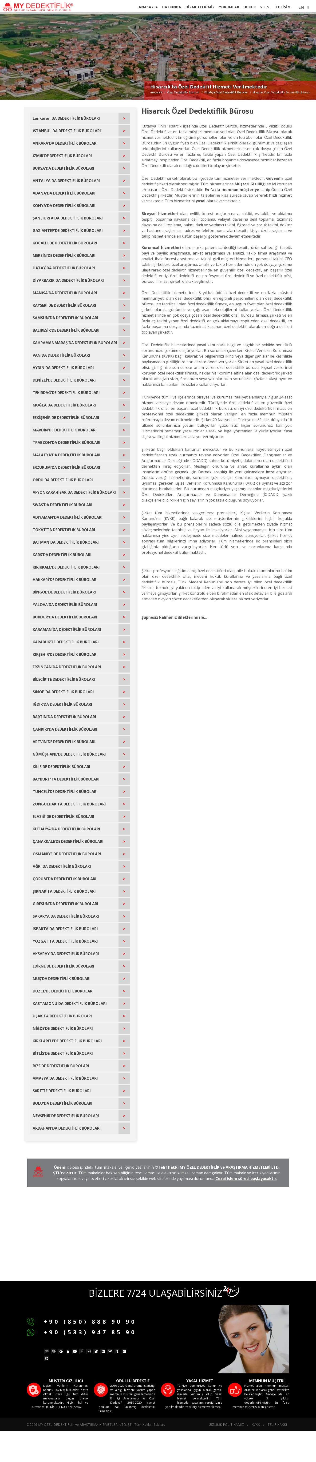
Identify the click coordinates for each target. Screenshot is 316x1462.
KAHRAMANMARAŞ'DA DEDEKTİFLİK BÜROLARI (75, 342)
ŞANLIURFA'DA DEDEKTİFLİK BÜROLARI (68, 218)
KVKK (256, 1424)
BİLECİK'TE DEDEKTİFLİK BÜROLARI (64, 679)
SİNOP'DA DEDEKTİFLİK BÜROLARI (63, 691)
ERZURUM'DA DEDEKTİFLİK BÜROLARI (66, 467)
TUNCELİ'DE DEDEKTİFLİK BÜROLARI (65, 791)
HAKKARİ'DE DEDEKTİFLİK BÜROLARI (65, 579)
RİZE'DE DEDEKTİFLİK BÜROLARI (61, 1065)
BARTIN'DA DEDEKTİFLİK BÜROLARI (64, 716)
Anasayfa (156, 92)
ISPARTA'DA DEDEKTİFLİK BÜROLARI (65, 928)
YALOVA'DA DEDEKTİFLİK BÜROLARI (65, 604)
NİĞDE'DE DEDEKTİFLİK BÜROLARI (63, 1028)
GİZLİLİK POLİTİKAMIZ (226, 1424)
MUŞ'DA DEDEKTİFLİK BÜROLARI (62, 978)
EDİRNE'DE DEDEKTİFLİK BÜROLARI (63, 966)
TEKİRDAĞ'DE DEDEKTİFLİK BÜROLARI (66, 392)
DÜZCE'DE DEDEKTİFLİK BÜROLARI (63, 991)
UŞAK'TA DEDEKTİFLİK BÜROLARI (62, 1016)
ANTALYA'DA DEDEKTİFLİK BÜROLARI (66, 180)
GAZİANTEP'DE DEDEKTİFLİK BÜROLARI (68, 230)
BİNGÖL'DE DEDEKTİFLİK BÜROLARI (64, 592)
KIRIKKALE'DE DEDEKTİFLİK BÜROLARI (66, 567)
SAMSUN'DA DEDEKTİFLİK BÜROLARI (65, 317)
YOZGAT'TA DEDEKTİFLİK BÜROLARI (65, 941)
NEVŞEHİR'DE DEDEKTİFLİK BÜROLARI (66, 1115)
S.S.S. (265, 7)
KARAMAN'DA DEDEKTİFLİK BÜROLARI (67, 629)
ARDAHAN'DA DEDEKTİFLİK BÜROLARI (67, 1128)
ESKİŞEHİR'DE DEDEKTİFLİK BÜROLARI (66, 417)
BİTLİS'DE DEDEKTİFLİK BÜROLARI (63, 1053)
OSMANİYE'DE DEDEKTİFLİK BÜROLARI (67, 853)
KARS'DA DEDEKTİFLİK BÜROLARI (62, 554)
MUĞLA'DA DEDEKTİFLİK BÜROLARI (64, 405)
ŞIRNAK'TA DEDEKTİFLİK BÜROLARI (64, 891)
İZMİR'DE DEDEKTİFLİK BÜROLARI (62, 155)
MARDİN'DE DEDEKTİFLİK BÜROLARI (65, 430)
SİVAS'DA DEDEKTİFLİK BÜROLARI (62, 504)
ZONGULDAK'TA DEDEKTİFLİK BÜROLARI (69, 804)
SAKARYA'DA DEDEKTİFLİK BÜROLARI (66, 916)
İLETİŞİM (282, 7)
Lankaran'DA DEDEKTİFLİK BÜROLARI (66, 118)
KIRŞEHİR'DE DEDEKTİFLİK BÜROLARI (65, 654)
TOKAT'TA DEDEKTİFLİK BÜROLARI (64, 529)
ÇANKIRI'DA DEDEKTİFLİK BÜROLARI (65, 729)
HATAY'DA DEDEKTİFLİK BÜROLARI (64, 268)
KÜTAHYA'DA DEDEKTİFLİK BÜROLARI (66, 829)
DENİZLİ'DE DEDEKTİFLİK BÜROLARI (64, 380)
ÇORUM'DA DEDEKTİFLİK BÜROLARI (64, 878)
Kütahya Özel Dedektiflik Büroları (226, 92)
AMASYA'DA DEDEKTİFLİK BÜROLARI (65, 1078)
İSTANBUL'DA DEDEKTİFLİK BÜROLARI (67, 130)
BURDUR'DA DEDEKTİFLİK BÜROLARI (65, 617)
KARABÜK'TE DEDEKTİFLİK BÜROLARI (66, 642)
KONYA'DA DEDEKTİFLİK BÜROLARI (64, 205)
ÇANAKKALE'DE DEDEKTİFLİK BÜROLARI (68, 841)
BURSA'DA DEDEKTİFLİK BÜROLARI (63, 168)
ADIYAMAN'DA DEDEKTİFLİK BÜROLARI (68, 517)
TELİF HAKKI (277, 1424)
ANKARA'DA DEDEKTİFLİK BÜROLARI (65, 143)
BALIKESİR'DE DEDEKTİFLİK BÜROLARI (66, 330)
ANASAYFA (148, 7)
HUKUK (250, 7)
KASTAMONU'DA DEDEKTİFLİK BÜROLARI (70, 1003)
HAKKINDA (171, 7)
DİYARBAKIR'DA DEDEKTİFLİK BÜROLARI (68, 280)
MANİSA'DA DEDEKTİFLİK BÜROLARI (65, 292)
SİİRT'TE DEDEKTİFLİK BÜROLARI (62, 1090)
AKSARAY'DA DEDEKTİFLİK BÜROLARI (66, 953)
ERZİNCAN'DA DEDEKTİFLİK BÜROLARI (67, 666)
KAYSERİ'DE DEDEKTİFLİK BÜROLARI (64, 305)
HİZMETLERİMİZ (200, 7)
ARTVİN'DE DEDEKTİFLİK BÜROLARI (64, 741)
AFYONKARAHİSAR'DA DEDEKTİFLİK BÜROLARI (74, 492)
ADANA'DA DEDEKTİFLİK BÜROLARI (64, 193)
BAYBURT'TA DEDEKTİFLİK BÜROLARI (66, 779)
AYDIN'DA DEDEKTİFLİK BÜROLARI (63, 367)
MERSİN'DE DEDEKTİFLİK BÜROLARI (64, 255)
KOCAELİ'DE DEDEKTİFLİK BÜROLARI (65, 243)
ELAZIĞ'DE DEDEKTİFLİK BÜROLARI (63, 816)
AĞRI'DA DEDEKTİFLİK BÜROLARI (62, 866)
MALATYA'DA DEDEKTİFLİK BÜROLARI (66, 455)
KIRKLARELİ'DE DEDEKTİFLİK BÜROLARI (67, 1041)
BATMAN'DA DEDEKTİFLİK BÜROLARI (66, 542)
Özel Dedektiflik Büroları (183, 92)
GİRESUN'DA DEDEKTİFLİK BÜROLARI (65, 903)
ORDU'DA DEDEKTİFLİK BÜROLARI (63, 479)
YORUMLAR (229, 7)
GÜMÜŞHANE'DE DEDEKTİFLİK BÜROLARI (69, 754)
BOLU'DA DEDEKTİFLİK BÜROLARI (62, 1103)
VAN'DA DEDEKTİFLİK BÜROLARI (61, 355)
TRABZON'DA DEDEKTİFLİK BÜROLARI (66, 442)
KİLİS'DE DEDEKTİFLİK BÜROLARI (61, 766)
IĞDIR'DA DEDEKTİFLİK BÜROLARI (62, 704)
